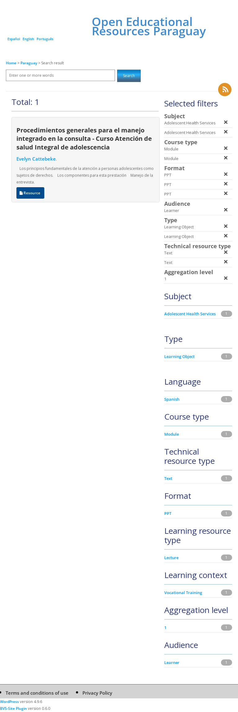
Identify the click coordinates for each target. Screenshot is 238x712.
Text (168, 478)
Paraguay (29, 63)
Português (45, 39)
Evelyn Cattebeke (36, 159)
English (28, 39)
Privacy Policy (97, 693)
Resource (30, 193)
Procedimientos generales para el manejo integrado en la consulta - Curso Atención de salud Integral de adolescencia (84, 138)
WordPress (9, 701)
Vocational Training (183, 592)
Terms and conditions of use (37, 693)
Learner (171, 662)
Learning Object (179, 356)
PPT (167, 513)
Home (11, 63)
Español (13, 39)
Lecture (171, 557)
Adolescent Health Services (190, 314)
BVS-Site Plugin (13, 708)
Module (171, 434)
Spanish (171, 399)
